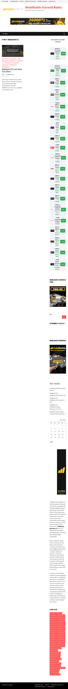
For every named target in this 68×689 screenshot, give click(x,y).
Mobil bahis (13, 58)
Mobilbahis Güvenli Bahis (43, 7)
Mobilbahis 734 (61, 617)
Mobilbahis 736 (53, 624)
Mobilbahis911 (61, 643)
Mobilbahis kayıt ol (54, 661)
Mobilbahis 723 (12, 61)
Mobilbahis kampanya (55, 657)
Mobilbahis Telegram (7, 685)
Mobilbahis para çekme (55, 665)
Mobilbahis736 (61, 622)
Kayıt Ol (21, 1)
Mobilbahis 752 (53, 635)
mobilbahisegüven (10, 74)
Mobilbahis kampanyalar (55, 659)
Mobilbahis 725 (8, 63)
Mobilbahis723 (5, 58)
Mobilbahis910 (53, 643)
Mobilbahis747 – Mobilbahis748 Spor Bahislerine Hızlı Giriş (55, 407)
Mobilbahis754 (61, 637)
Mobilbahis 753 (53, 637)
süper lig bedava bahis (55, 674)
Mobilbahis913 (61, 646)
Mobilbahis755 (61, 639)
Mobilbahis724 (13, 65)
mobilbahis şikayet (54, 672)
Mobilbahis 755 (53, 641)
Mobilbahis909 (61, 641)
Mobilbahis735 (61, 619)
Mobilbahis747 (53, 626)
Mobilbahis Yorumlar (42, 1)
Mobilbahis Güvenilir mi (30, 1)
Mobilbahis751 (61, 630)
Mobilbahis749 (53, 630)
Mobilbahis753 (61, 635)
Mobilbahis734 (53, 619)
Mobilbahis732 (61, 615)
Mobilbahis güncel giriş (55, 652)
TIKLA (63, 71)
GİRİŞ (63, 53)
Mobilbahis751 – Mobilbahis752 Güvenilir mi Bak (57, 400)
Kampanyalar (52, 1)
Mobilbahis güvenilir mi (55, 654)
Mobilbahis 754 (53, 639)
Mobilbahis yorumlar (54, 670)
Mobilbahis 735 (53, 622)
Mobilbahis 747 (61, 624)
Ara (51, 314)
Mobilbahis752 (61, 633)
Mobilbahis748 (61, 626)
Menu (5, 34)
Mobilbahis (52, 613)
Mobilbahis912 (53, 646)
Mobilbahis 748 (53, 628)
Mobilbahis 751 (53, 633)
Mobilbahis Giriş (14, 1)
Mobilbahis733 (53, 617)
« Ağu (51, 442)
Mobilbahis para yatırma (55, 663)
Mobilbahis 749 (61, 628)
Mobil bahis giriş (53, 650)
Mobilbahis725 (5, 67)
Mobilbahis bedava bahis (55, 648)
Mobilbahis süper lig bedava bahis (57, 667)
